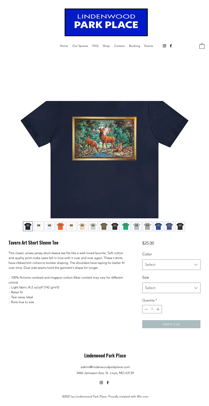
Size (145, 277)
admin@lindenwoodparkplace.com (105, 367)
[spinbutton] (151, 309)
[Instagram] (164, 46)
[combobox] (171, 264)
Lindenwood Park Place (105, 355)
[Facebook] (171, 46)
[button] (80, 46)
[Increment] (158, 309)
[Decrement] (146, 309)
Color (147, 254)
